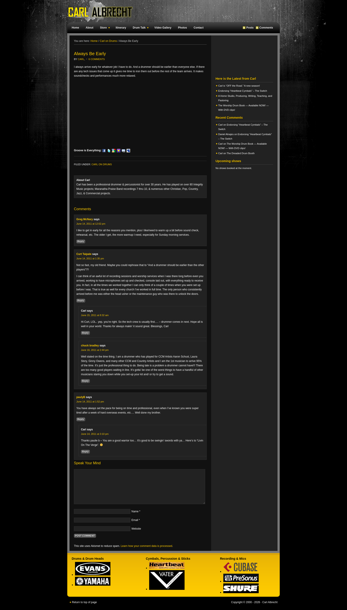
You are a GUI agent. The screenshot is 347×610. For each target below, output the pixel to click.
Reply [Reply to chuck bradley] (85, 381)
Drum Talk (140, 28)
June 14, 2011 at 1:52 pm (90, 401)
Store (104, 28)
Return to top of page (84, 602)
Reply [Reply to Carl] (85, 333)
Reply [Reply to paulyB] (80, 419)
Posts (250, 27)
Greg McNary (84, 219)
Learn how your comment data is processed (146, 546)
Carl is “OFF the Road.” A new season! (239, 85)
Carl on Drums (101, 164)
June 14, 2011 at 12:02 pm (90, 223)
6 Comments (97, 59)
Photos (182, 27)
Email (134, 520)
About (89, 27)
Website (136, 528)
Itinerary (121, 27)
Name (135, 511)
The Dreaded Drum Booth (240, 153)
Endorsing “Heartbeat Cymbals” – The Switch (242, 90)
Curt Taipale (83, 254)
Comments (266, 27)
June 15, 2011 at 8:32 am (95, 315)
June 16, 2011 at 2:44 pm (95, 350)
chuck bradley (90, 345)
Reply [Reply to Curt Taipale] (80, 300)
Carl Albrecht (171, 11)
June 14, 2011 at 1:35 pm (90, 258)
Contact (199, 27)
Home (75, 27)
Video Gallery (162, 27)
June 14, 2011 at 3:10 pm (95, 434)
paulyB (80, 397)
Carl (81, 59)
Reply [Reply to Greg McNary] (80, 241)
